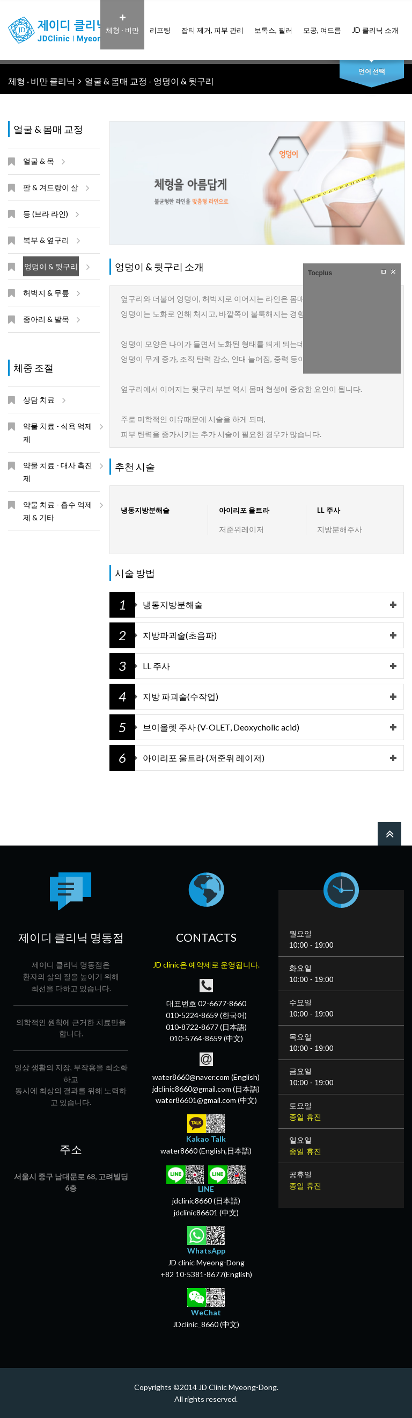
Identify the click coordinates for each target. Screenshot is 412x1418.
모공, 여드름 (322, 24)
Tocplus (320, 273)
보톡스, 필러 (273, 24)
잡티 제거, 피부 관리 (212, 24)
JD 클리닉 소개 (375, 24)
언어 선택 (371, 71)
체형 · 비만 (122, 24)
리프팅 (160, 24)
